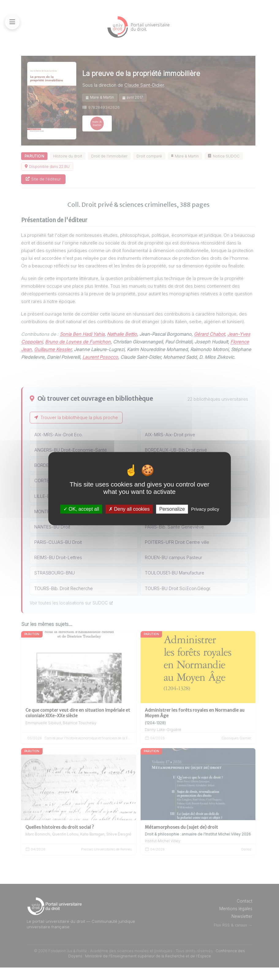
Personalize (172, 509)
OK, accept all (81, 509)
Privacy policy (205, 509)
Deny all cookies (129, 509)
